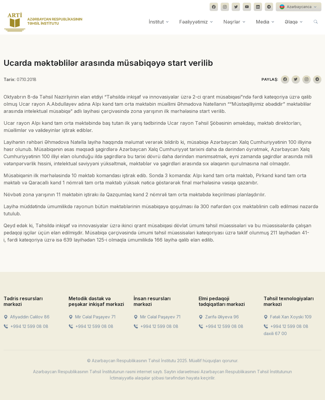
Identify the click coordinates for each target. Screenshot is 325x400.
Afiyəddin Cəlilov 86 (26, 316)
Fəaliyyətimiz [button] (193, 22)
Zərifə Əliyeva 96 (219, 316)
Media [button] (262, 22)
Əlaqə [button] (291, 22)
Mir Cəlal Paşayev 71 (92, 316)
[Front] (43, 21)
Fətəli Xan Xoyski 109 (288, 316)
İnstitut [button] (156, 22)
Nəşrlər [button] (231, 22)
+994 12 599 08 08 (26, 326)
